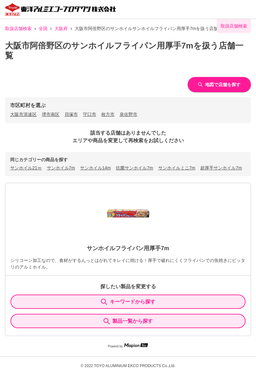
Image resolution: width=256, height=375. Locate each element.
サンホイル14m (95, 167)
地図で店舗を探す (219, 84)
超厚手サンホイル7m (221, 167)
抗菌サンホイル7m (134, 167)
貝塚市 (71, 114)
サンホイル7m (61, 167)
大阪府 (61, 28)
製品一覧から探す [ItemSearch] (128, 321)
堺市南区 (50, 114)
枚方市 (108, 114)
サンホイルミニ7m (176, 167)
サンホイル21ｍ (26, 167)
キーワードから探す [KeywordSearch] (128, 302)
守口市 (89, 114)
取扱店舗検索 (18, 28)
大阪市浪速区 (23, 114)
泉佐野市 (128, 114)
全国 (43, 28)
